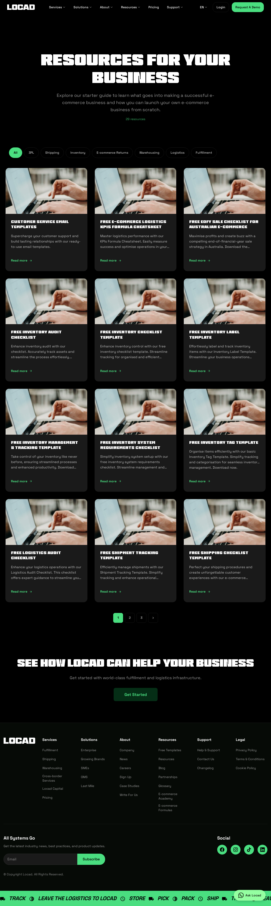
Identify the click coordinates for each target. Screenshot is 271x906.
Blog (161, 768)
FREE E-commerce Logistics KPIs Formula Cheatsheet (133, 224)
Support (175, 7)
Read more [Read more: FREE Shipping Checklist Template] (199, 591)
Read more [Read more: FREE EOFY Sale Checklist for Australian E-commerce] (199, 260)
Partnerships (167, 777)
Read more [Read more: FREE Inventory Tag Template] (199, 481)
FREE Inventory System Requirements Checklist (130, 445)
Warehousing (149, 153)
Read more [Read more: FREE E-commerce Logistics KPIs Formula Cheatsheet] (110, 260)
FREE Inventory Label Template (214, 334)
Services (57, 7)
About (106, 7)
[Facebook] (222, 850)
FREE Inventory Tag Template (223, 442)
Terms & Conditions (250, 759)
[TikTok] (249, 850)
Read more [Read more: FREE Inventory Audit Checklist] (21, 371)
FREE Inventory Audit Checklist (36, 334)
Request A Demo (247, 7)
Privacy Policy (246, 750)
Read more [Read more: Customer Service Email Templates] (21, 260)
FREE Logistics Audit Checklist (36, 555)
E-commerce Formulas (167, 808)
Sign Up (125, 777)
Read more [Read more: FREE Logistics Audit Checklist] (21, 591)
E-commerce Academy (167, 796)
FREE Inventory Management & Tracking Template (44, 445)
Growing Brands (93, 759)
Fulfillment (204, 153)
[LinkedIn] (262, 850)
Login (221, 7)
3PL (31, 153)
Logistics (177, 153)
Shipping (52, 153)
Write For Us (129, 795)
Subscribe (91, 859)
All (15, 153)
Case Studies (129, 786)
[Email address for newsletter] (40, 859)
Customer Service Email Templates (40, 224)
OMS (84, 777)
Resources (130, 7)
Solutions (83, 7)
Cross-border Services (52, 778)
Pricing (153, 7)
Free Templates (169, 750)
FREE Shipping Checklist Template (218, 555)
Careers (125, 768)
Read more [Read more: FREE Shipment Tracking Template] (110, 591)
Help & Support (208, 750)
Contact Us (205, 759)
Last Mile (87, 786)
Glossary (164, 786)
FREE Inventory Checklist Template (131, 334)
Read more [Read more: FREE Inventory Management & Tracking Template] (21, 481)
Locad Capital (52, 789)
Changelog (205, 768)
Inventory (77, 153)
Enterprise (88, 750)
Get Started (135, 694)
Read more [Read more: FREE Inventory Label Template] (199, 371)
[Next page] (153, 618)
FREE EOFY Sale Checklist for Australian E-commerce (223, 224)
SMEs (85, 768)
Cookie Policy (246, 768)
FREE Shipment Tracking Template (129, 555)
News (124, 759)
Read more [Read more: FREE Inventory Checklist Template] (110, 371)
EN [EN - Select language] (203, 7)
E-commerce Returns (112, 153)
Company (127, 750)
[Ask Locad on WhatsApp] (250, 895)
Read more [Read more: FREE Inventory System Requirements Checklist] (110, 481)
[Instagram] (236, 850)
